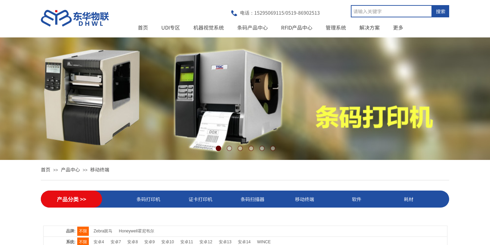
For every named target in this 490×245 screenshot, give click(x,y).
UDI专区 (170, 27)
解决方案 (369, 27)
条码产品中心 (252, 27)
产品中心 (70, 169)
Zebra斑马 (103, 231)
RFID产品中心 (296, 27)
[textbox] (391, 11)
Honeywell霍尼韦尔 (136, 231)
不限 (83, 231)
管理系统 (336, 27)
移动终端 (99, 169)
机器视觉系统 (208, 27)
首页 (143, 27)
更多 (398, 27)
